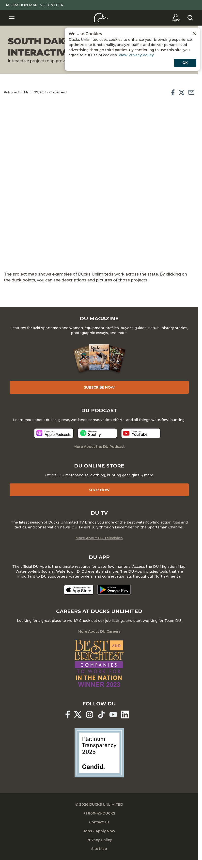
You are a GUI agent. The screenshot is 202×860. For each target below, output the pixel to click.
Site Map (99, 848)
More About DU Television (99, 538)
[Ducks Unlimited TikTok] (101, 714)
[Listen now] (54, 433)
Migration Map (22, 5)
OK (185, 62)
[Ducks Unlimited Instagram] (89, 714)
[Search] (190, 18)
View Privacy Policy (136, 55)
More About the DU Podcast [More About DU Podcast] (99, 446)
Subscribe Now (99, 387)
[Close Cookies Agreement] (194, 33)
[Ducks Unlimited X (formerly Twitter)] (78, 714)
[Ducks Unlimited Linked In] (125, 714)
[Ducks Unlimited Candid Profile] (99, 752)
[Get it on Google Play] (114, 590)
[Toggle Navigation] (12, 18)
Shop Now (99, 490)
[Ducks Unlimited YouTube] (113, 714)
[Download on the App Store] (78, 590)
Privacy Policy (99, 840)
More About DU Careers (99, 631)
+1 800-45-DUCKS (99, 813)
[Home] (101, 17)
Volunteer (51, 5)
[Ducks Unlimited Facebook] (67, 714)
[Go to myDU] (176, 18)
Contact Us (99, 822)
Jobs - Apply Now (99, 831)
